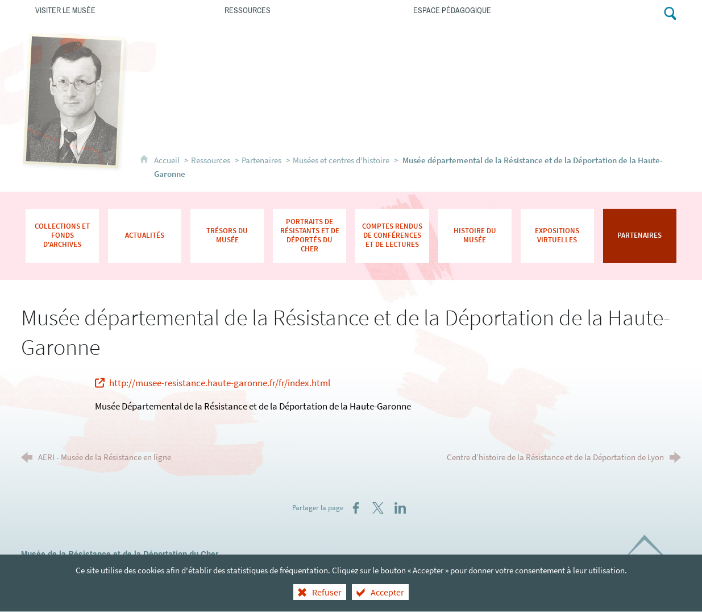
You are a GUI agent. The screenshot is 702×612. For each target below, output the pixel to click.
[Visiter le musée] (115, 10)
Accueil (167, 160)
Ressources (210, 160)
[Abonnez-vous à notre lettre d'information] (626, 12)
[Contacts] (601, 12)
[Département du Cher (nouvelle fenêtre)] (649, 555)
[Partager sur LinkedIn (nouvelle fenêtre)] (400, 508)
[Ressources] (305, 10)
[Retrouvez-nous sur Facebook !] (649, 12)
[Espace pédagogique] (493, 10)
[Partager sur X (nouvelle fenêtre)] (378, 508)
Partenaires (261, 160)
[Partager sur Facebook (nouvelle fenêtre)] (355, 508)
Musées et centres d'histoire (341, 160)
